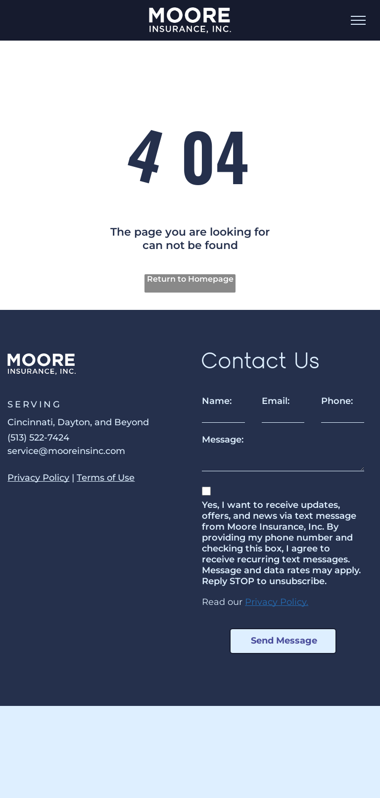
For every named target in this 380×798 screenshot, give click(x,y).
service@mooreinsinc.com (66, 451)
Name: (217, 401)
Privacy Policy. (276, 602)
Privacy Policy (38, 477)
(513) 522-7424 (38, 437)
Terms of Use (106, 477)
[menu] (358, 20)
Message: (222, 439)
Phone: (337, 401)
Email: (275, 401)
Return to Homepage (190, 279)
